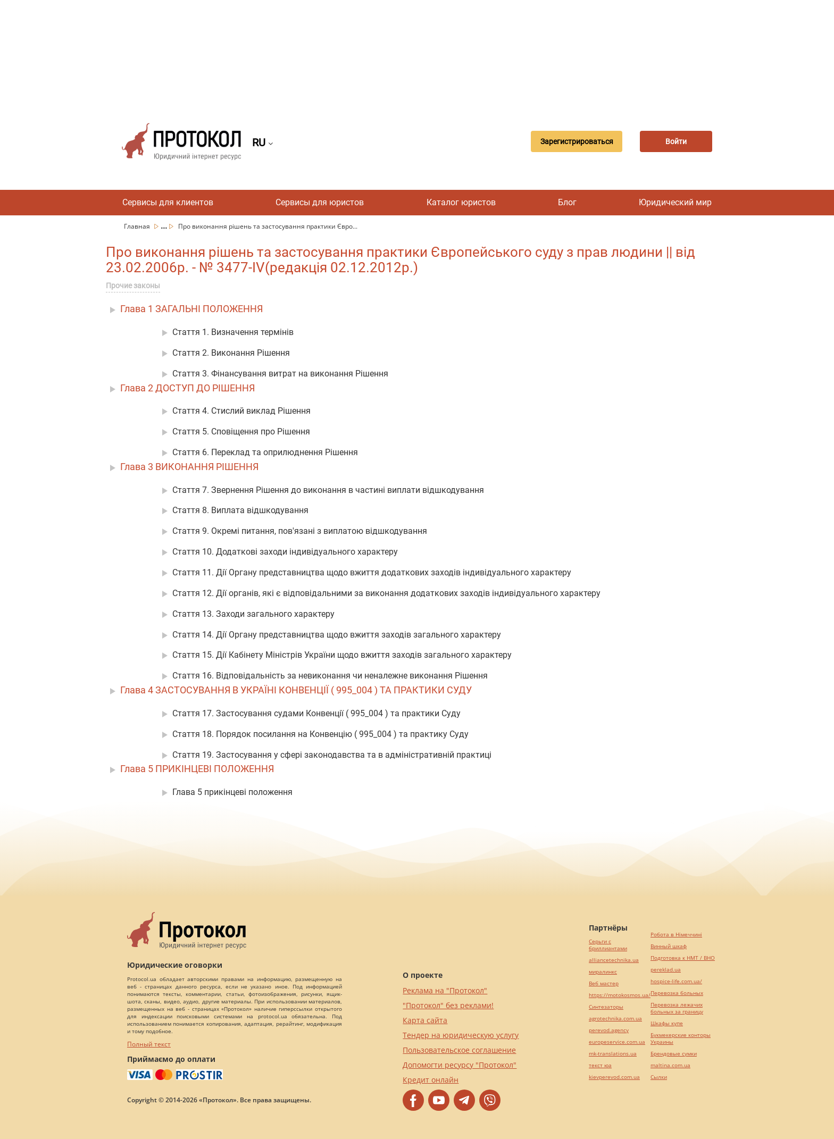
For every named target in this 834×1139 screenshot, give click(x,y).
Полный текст (149, 1044)
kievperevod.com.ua (614, 1077)
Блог (567, 202)
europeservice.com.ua (617, 1041)
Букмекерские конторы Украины (680, 1038)
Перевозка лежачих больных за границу (676, 1008)
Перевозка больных (676, 993)
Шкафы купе (666, 1023)
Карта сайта (425, 1020)
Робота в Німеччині (676, 934)
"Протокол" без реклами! (448, 1005)
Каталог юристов (461, 202)
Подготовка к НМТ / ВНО (682, 957)
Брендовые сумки (673, 1053)
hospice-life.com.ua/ (676, 981)
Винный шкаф (668, 946)
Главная (138, 226)
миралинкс (603, 971)
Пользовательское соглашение (459, 1050)
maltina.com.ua (670, 1065)
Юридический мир (675, 202)
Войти (675, 141)
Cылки (658, 1077)
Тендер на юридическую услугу (461, 1035)
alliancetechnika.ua (614, 960)
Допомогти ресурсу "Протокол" (459, 1065)
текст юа (600, 1065)
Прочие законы (133, 285)
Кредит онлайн (430, 1080)
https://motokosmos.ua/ (619, 995)
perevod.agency (609, 1030)
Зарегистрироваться (573, 141)
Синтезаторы (606, 1006)
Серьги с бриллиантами (608, 945)
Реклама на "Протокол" (445, 990)
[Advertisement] (417, 53)
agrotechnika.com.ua (615, 1018)
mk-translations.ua (613, 1053)
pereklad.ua (665, 969)
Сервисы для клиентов (167, 202)
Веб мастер (604, 983)
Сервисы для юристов (320, 202)
